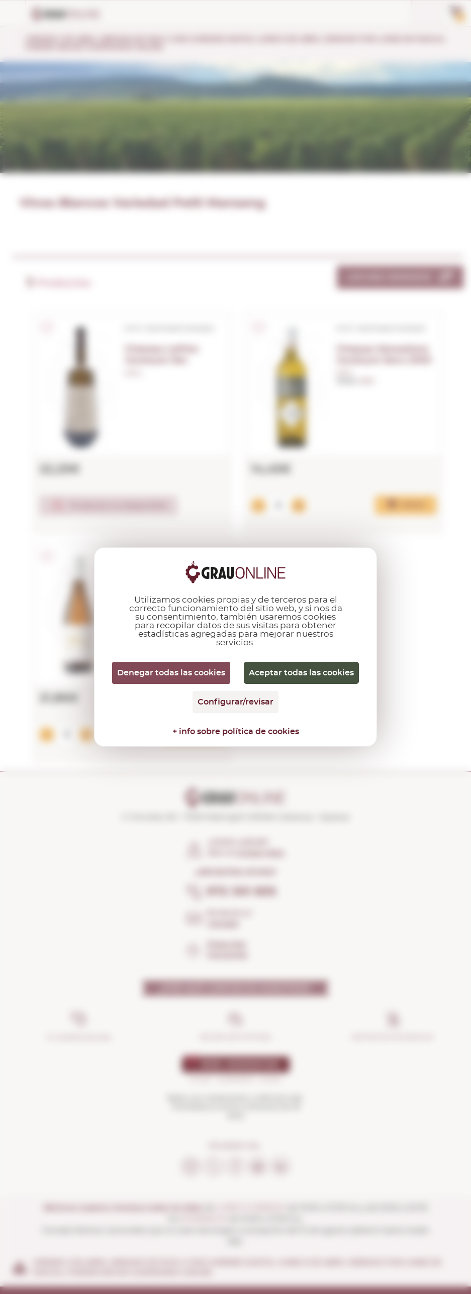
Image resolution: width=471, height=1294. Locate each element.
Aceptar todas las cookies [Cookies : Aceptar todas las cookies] (301, 673)
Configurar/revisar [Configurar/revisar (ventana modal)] (235, 702)
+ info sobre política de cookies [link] (235, 732)
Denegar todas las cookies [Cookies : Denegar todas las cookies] (171, 673)
